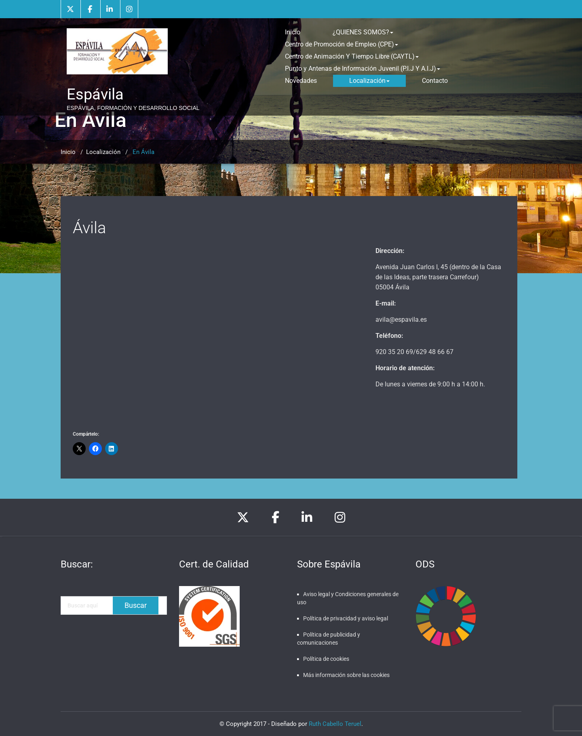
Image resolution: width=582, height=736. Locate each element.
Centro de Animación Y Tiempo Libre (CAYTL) (352, 56)
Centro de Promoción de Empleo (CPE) (341, 44)
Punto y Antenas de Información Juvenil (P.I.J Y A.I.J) (362, 68)
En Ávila (143, 152)
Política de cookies (326, 659)
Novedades (301, 80)
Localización (369, 80)
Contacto (435, 80)
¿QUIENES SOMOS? (363, 32)
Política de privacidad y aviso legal (345, 618)
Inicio (292, 32)
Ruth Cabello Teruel (335, 724)
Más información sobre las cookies (346, 675)
